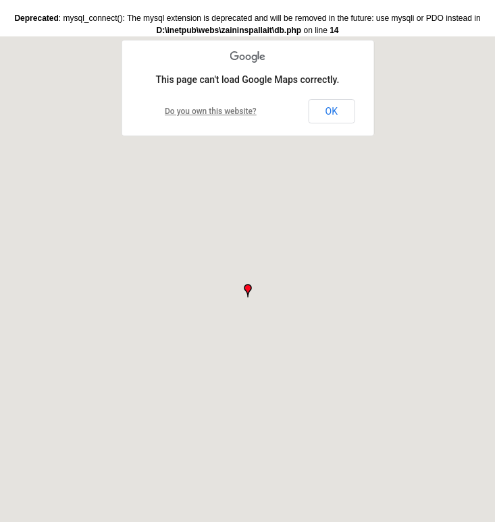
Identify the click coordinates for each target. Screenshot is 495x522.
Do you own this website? (211, 111)
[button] (248, 290)
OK (331, 111)
